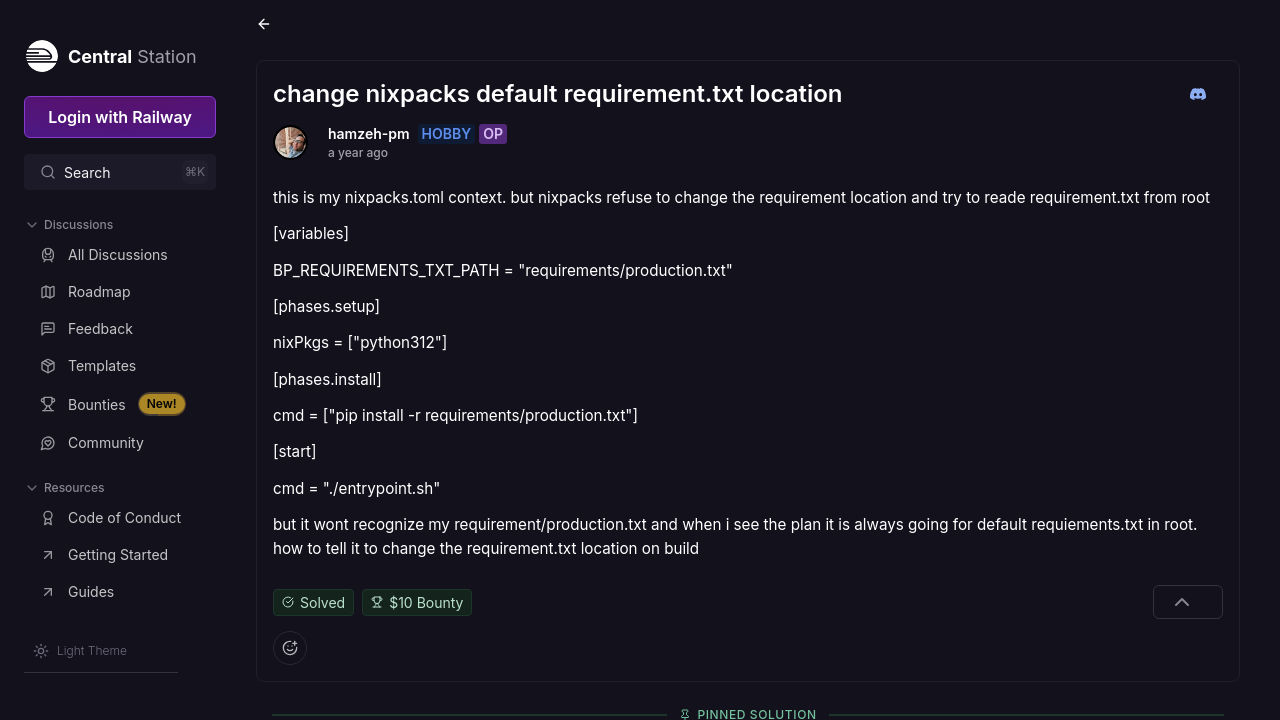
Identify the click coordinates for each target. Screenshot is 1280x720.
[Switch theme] (80, 651)
